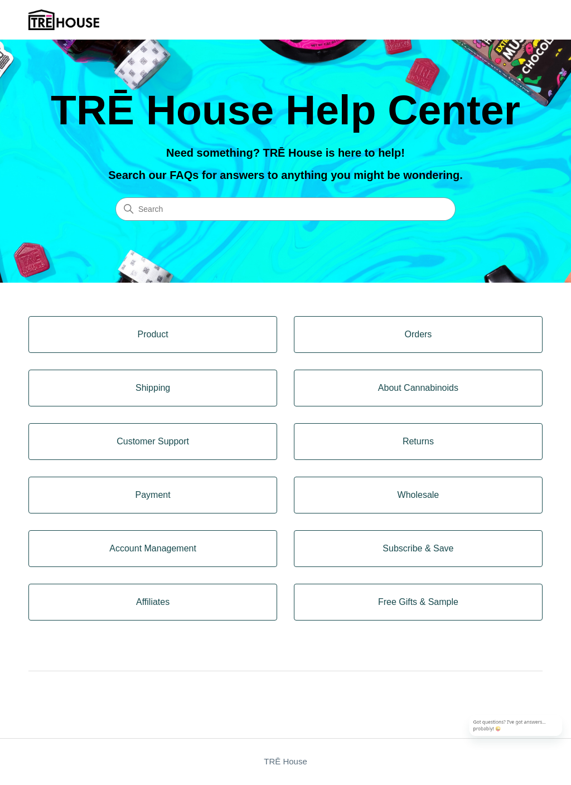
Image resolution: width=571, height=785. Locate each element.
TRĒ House (285, 761)
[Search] (285, 209)
